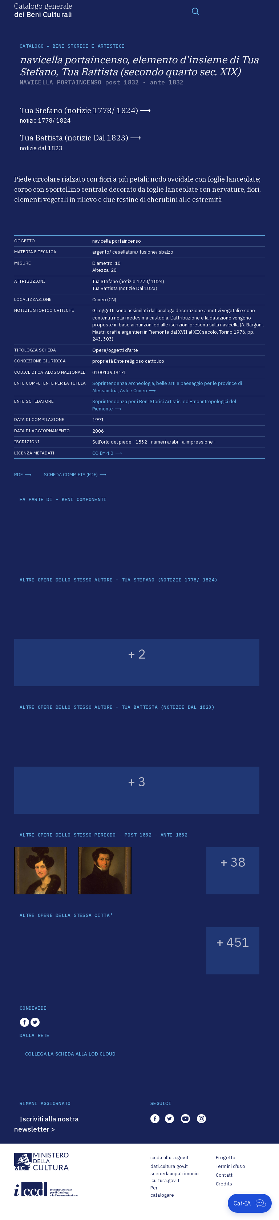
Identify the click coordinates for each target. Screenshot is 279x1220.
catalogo (32, 46)
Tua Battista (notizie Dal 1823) (74, 137)
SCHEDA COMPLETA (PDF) (71, 475)
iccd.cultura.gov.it (169, 1158)
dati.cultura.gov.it (169, 1166)
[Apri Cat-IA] (250, 1203)
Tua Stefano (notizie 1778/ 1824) (79, 110)
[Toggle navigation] (195, 11)
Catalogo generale (43, 10)
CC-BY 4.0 (102, 453)
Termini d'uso (230, 1166)
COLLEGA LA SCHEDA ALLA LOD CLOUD (70, 1054)
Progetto (225, 1158)
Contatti (225, 1175)
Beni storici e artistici (89, 46)
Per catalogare (162, 1191)
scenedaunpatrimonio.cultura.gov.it (174, 1177)
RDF (18, 475)
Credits (224, 1184)
